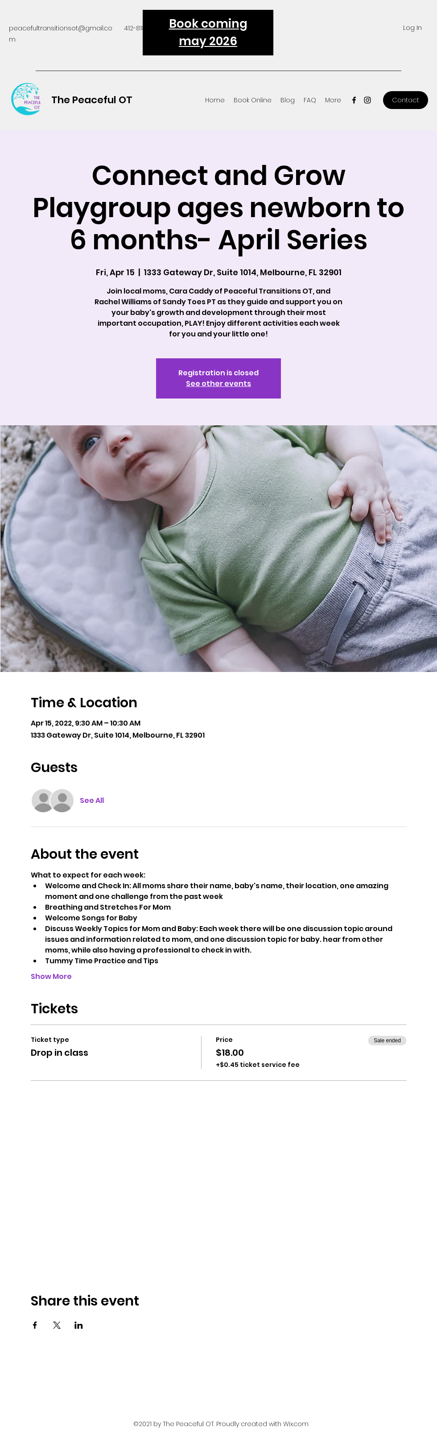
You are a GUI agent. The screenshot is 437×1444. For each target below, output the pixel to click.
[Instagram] (367, 100)
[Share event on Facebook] (35, 1325)
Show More (51, 977)
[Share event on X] (57, 1325)
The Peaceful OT (91, 100)
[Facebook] (354, 100)
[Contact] (405, 100)
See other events (218, 383)
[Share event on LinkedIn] (78, 1325)
